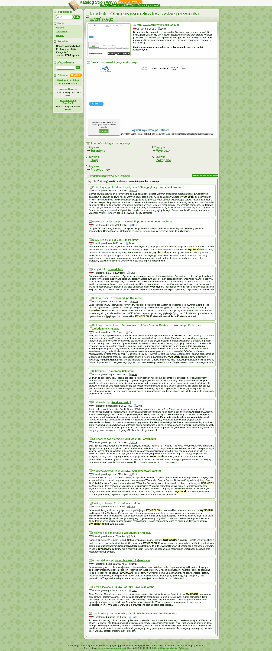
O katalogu (61, 31)
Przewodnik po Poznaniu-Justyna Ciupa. (147, 221)
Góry (94, 160)
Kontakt (60, 35)
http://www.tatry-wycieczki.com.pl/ (158, 24)
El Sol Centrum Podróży (124, 239)
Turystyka (97, 150)
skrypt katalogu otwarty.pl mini (112, 648)
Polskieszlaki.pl (121, 402)
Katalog (60, 27)
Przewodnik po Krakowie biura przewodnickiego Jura (144, 613)
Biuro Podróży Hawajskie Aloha (134, 586)
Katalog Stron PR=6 (68, 80)
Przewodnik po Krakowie (126, 297)
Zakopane (163, 160)
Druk (163, 28)
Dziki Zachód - (140, 438)
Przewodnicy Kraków (127, 503)
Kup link (75, 75)
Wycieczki (163, 150)
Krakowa (137, 532)
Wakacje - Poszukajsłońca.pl (132, 560)
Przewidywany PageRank (68, 101)
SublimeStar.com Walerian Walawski (169, 648)
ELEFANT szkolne (143, 470)
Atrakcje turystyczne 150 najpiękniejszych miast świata (146, 187)
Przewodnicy (100, 169)
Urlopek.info (115, 269)
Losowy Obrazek (68, 89)
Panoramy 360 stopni (122, 370)
